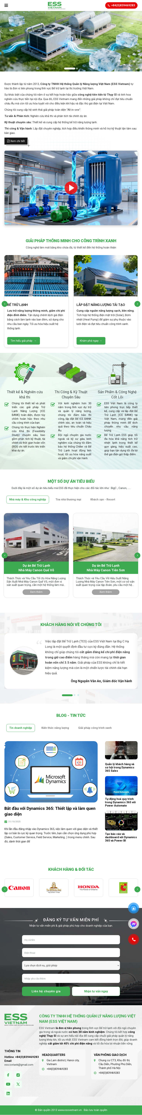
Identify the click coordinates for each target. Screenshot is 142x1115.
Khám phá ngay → (91, 340)
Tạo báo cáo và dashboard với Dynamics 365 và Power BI (121, 837)
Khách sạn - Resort (102, 499)
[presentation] (5, 304)
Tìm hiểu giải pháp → (24, 340)
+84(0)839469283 (57, 1069)
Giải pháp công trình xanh (95, 728)
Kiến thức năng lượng (55, 728)
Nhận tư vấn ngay (96, 991)
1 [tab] (63, 695)
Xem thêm (36, 591)
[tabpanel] (71, 661)
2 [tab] (74, 695)
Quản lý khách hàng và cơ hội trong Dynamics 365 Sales (119, 767)
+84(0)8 (20, 1057)
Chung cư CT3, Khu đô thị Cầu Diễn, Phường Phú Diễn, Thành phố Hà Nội (115, 1064)
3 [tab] (77, 695)
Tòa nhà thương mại (68, 499)
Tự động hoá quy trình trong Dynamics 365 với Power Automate (120, 802)
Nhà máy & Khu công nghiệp (27, 499)
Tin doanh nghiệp (20, 728)
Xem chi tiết (16, 141)
